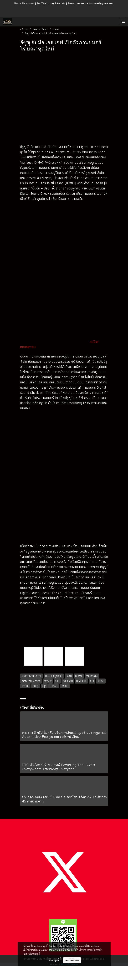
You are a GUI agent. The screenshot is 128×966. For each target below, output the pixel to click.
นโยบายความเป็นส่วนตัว (91, 949)
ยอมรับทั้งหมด (72, 960)
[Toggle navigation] (123, 21)
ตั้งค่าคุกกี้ (54, 960)
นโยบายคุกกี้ (34, 953)
